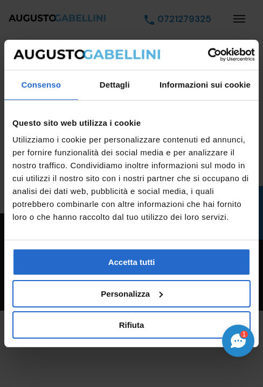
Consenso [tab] (41, 84)
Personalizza (132, 293)
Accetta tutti (131, 262)
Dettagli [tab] (115, 84)
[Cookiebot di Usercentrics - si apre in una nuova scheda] (208, 55)
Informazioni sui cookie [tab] (205, 84)
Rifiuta (131, 324)
